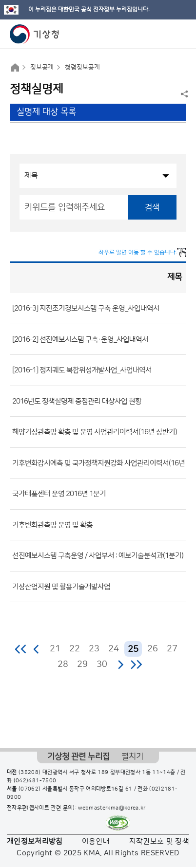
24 (113, 649)
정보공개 (42, 67)
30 (102, 664)
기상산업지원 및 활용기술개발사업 (61, 586)
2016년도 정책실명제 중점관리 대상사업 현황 (76, 401)
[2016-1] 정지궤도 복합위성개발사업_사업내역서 (82, 370)
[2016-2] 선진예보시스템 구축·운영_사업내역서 (80, 339)
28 (63, 664)
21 (55, 649)
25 (133, 649)
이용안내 (96, 841)
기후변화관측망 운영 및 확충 (52, 524)
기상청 (34, 34)
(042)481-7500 (35, 781)
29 (82, 664)
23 (94, 649)
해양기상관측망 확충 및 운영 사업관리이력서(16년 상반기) (94, 432)
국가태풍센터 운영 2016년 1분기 (59, 494)
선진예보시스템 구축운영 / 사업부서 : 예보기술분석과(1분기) (97, 556)
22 (74, 649)
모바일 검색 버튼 (164, 34)
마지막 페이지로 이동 (136, 664)
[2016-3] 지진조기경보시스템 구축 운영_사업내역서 (85, 308)
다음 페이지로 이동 (120, 664)
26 (152, 649)
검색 (152, 207)
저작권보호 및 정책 (159, 841)
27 (172, 649)
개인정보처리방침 (35, 841)
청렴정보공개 (82, 67)
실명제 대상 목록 (46, 112)
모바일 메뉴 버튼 (180, 34)
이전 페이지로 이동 (36, 649)
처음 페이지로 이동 (21, 649)
